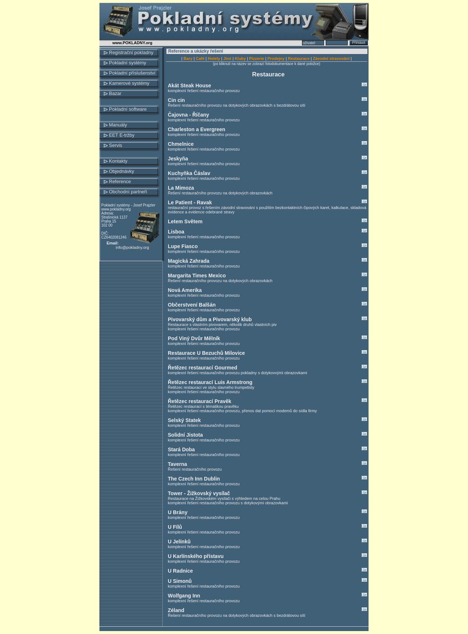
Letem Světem (267, 221)
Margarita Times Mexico (267, 275)
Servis (115, 145)
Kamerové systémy (129, 83)
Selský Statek (267, 420)
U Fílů (267, 527)
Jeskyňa (267, 159)
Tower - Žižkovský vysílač (267, 493)
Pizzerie (256, 58)
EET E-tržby (122, 135)
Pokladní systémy (127, 62)
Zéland (267, 610)
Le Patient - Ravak (267, 202)
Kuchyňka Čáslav (267, 173)
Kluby (240, 58)
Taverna (267, 464)
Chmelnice (267, 144)
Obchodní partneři (128, 191)
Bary (188, 58)
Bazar (115, 93)
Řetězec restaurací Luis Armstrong (267, 382)
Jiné (227, 58)
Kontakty (118, 161)
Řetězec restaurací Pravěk (267, 401)
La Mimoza (267, 188)
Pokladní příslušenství (132, 73)
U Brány (267, 512)
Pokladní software (128, 109)
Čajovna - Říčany (267, 115)
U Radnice (267, 571)
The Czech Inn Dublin (267, 479)
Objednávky (121, 171)
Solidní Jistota (267, 435)
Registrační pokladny (131, 52)
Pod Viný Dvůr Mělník (267, 338)
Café (200, 58)
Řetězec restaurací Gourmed (267, 368)
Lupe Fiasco (267, 246)
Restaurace (298, 58)
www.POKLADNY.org (132, 43)
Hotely (214, 58)
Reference (120, 181)
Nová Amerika (267, 290)
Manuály (118, 125)
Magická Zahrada (267, 261)
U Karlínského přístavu (267, 556)
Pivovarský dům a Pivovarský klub (267, 319)
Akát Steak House (267, 85)
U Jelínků (267, 541)
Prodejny (275, 58)
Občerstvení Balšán (267, 305)
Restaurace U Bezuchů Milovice (267, 353)
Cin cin (267, 100)
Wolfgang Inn (267, 596)
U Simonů (267, 581)
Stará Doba (267, 449)
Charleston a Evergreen (267, 129)
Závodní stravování (331, 58)
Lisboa (267, 232)
